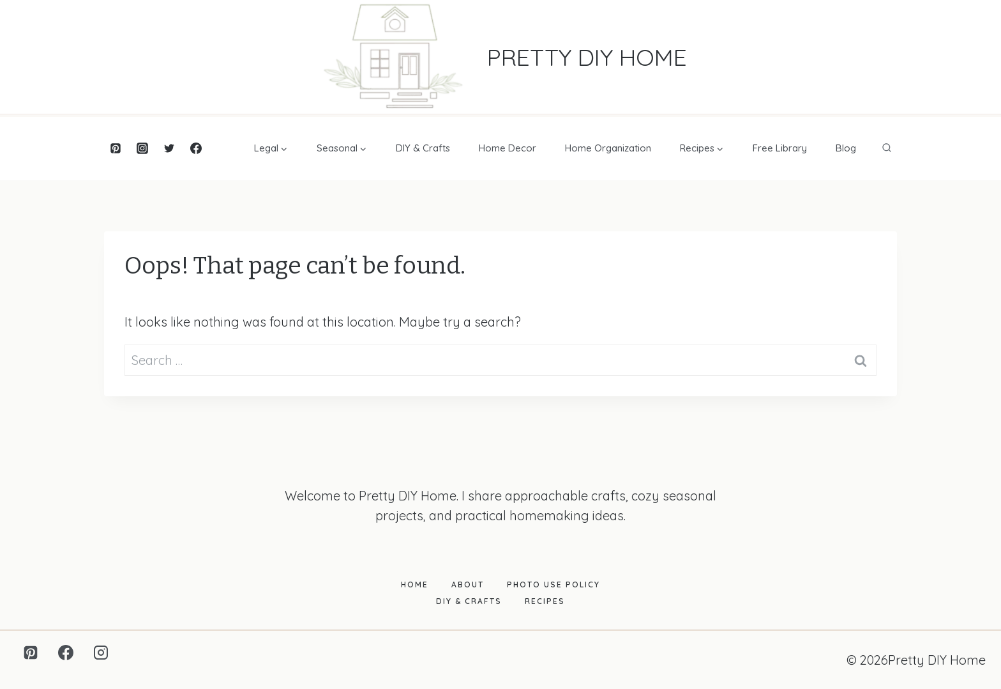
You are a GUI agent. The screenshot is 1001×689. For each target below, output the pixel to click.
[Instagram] (142, 148)
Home (414, 584)
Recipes (545, 601)
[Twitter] (169, 148)
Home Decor (507, 148)
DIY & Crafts (423, 148)
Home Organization (608, 148)
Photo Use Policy (553, 584)
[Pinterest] (115, 148)
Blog (846, 148)
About (467, 584)
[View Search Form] (887, 148)
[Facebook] (195, 148)
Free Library (780, 148)
